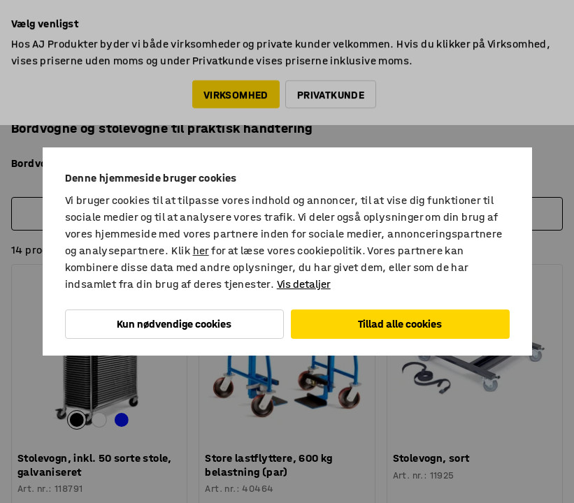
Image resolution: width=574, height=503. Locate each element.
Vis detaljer (304, 284)
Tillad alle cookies (400, 323)
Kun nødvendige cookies (174, 323)
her (201, 250)
